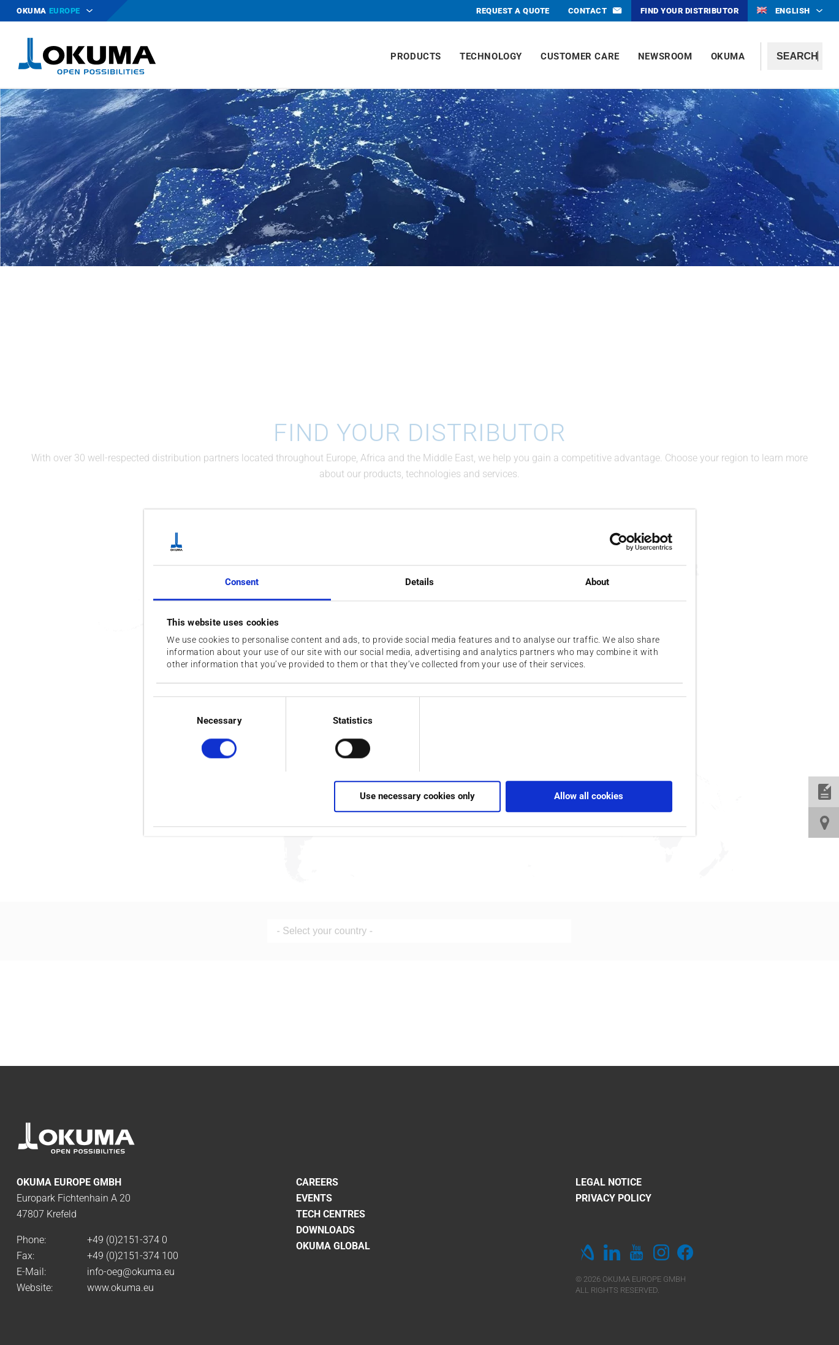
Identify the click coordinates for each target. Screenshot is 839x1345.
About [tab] (597, 582)
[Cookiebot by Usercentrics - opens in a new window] (618, 541)
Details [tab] (420, 582)
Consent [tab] (242, 582)
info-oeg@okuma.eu (131, 1272)
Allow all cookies (588, 796)
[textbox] (794, 56)
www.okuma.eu (120, 1287)
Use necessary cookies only (417, 796)
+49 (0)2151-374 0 (127, 1240)
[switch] (343, 746)
